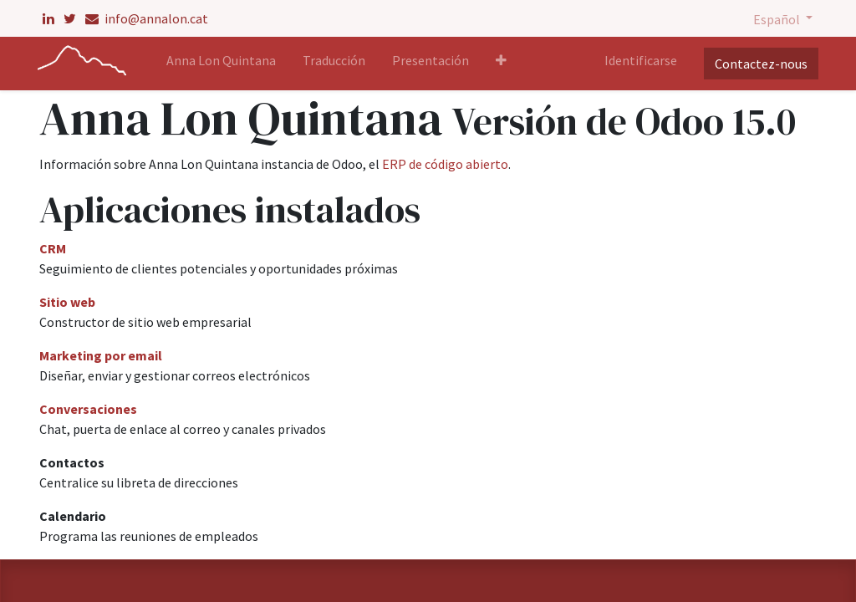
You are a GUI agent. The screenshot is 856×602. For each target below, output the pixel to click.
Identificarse (639, 60)
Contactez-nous (759, 63)
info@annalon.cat (146, 18)
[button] (503, 63)
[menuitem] (223, 63)
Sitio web (67, 301)
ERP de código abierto (445, 164)
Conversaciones (88, 408)
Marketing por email (100, 355)
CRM (52, 248)
